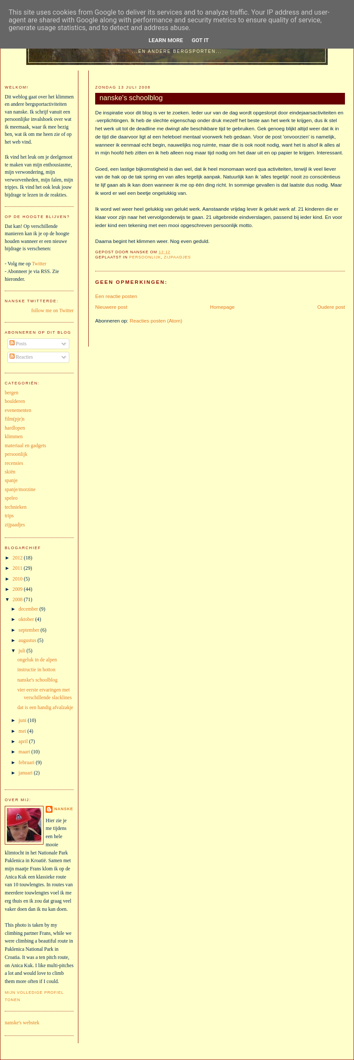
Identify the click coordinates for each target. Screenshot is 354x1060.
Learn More (166, 40)
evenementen (18, 410)
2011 (18, 568)
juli (23, 651)
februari (27, 762)
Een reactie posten (116, 296)
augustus (28, 640)
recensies (14, 463)
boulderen (15, 401)
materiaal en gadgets (25, 446)
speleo (11, 498)
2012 (18, 558)
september (29, 630)
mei (23, 731)
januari (26, 773)
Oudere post (331, 307)
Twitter (39, 264)
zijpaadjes (177, 257)
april (24, 741)
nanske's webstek (22, 1023)
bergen (12, 393)
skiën (10, 472)
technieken (16, 507)
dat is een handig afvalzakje (45, 707)
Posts (18, 344)
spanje (11, 480)
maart (25, 752)
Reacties (21, 357)
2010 (18, 579)
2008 (18, 599)
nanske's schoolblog (131, 97)
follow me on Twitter (52, 310)
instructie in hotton (36, 670)
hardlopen (15, 428)
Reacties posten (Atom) (156, 320)
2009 (18, 589)
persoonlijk (145, 257)
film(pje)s (15, 419)
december (29, 609)
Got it (200, 40)
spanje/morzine (20, 489)
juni (23, 720)
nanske (63, 809)
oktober (27, 619)
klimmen (14, 436)
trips (9, 516)
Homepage (222, 307)
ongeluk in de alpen (37, 660)
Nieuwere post (111, 307)
